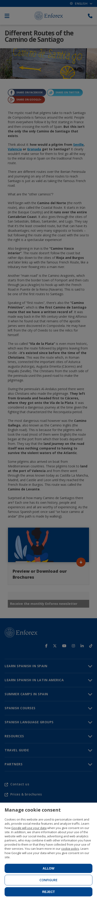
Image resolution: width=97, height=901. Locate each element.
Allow (48, 868)
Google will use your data (29, 828)
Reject (48, 892)
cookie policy (70, 849)
